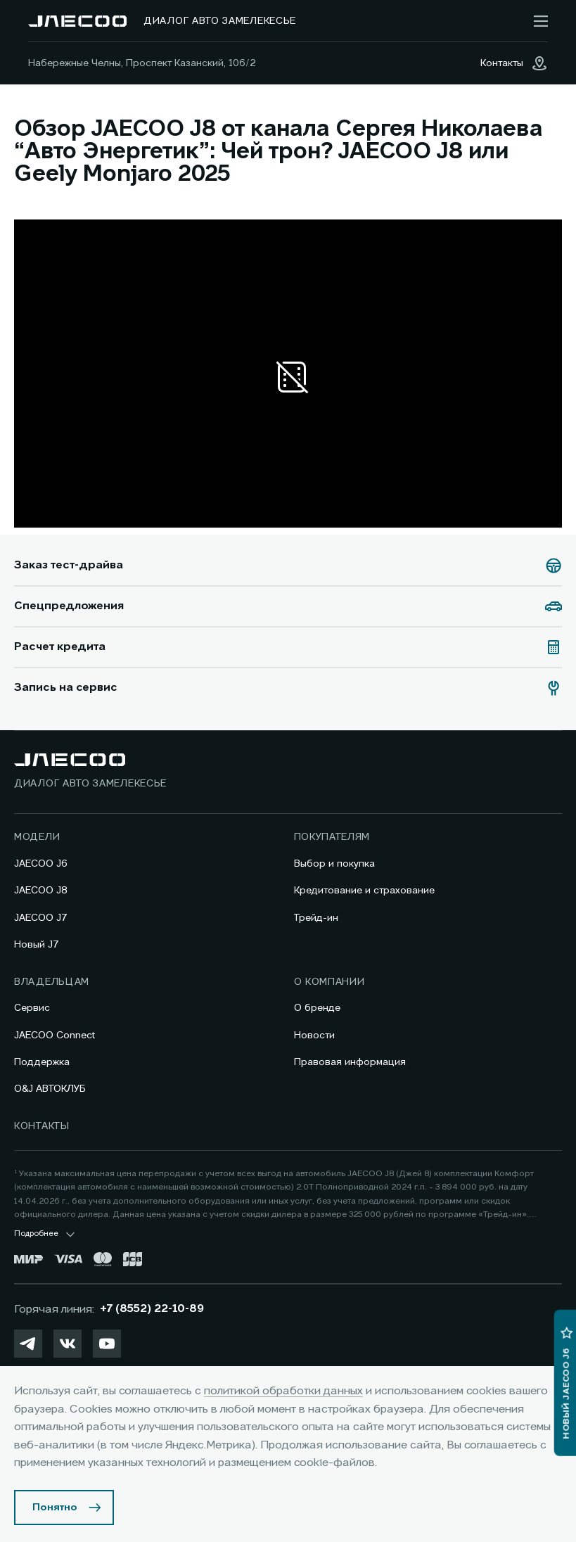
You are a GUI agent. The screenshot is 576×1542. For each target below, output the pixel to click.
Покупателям (332, 837)
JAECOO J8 (41, 891)
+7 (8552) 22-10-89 (152, 1309)
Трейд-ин (316, 918)
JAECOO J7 (41, 918)
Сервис (32, 1008)
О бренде (317, 1008)
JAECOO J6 (41, 864)
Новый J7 (36, 945)
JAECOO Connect (54, 1035)
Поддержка (42, 1062)
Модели (37, 837)
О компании (329, 982)
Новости (314, 1035)
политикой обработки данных (283, 1391)
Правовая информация (350, 1062)
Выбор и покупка (334, 864)
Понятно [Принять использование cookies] (54, 1507)
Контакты (42, 1126)
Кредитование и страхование (364, 891)
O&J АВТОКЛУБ (50, 1089)
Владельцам (51, 982)
